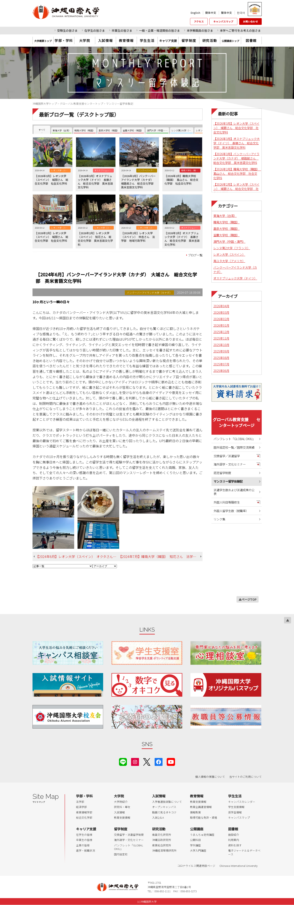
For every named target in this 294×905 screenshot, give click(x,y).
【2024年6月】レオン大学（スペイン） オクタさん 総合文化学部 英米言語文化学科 (77, 556)
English (195, 13)
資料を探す (235, 845)
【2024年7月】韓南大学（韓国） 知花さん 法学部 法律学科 (161, 556)
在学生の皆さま (94, 30)
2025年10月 (221, 344)
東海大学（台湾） (225, 215)
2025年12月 (221, 332)
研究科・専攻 (122, 807)
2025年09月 (221, 351)
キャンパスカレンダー (241, 802)
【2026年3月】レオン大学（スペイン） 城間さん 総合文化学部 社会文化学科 (236, 127)
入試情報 (105, 40)
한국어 (241, 13)
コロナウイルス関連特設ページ (196, 866)
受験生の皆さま (67, 30)
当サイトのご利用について (245, 777)
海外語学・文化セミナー (230, 464)
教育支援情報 (122, 817)
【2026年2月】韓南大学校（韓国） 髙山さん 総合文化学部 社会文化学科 (237, 173)
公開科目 (195, 840)
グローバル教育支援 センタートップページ (236, 422)
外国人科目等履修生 (227, 502)
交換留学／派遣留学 (227, 456)
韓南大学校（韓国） (226, 222)
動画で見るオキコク (164, 812)
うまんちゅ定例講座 (202, 835)
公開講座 (196, 828)
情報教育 (195, 812)
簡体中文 (210, 13)
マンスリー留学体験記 (228, 481)
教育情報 (126, 40)
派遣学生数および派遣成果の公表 (234, 492)
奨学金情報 (235, 812)
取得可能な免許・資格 (203, 817)
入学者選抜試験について (167, 802)
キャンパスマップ (223, 21)
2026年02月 (221, 319)
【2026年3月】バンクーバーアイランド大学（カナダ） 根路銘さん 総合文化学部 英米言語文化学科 (236, 158)
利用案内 (233, 840)
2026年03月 (221, 312)
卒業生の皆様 (84, 840)
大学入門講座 (198, 850)
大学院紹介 (121, 802)
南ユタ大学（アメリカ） (229, 261)
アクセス (199, 21)
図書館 (251, 40)
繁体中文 (226, 13)
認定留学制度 (222, 473)
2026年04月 (221, 306)
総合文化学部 (84, 817)
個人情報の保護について (210, 777)
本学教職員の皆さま (200, 30)
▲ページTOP (247, 599)
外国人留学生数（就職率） (231, 511)
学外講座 (195, 845)
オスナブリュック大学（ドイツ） (235, 278)
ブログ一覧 (195, 255)
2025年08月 (221, 357)
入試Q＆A (158, 817)
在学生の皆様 (84, 835)
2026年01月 (221, 325)
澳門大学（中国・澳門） (229, 241)
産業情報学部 (84, 812)
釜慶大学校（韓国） (226, 235)
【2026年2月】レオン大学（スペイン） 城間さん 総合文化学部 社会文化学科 (236, 188)
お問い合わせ (250, 21)
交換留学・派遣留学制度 (129, 835)
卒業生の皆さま (122, 30)
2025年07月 (221, 364)
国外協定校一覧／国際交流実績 (234, 447)
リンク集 (219, 519)
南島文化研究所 (161, 835)
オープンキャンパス (164, 807)
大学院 (84, 40)
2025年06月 (221, 370)
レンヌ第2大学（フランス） (231, 248)
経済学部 (81, 807)
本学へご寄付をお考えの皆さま (240, 30)
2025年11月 (221, 338)
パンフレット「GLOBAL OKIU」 (234, 439)
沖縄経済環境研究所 (164, 850)
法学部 (80, 802)
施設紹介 (233, 835)
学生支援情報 (236, 807)
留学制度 (188, 40)
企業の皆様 (83, 845)
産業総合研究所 (161, 845)
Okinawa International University (238, 866)
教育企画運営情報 (201, 807)
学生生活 (147, 40)
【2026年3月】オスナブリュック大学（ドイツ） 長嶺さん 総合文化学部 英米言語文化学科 (236, 143)
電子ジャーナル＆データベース (244, 852)
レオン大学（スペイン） (229, 254)
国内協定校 (121, 854)
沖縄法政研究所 (161, 840)
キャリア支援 (86, 828)
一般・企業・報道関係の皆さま (159, 30)
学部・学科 (64, 40)
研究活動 (209, 40)
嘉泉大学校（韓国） (226, 228)
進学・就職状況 (85, 850)
